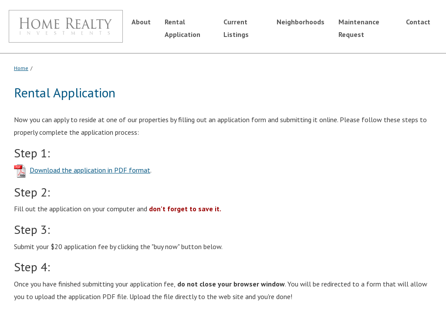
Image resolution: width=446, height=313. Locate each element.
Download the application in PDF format (90, 170)
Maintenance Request (358, 28)
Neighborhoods (300, 21)
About (141, 21)
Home (21, 68)
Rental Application (182, 28)
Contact (418, 21)
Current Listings (236, 28)
